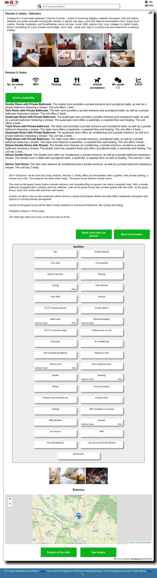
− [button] (10, 504)
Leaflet (132, 542)
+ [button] (10, 499)
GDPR (150, 571)
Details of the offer (58, 552)
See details (98, 552)
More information (132, 234)
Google (42, 571)
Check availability (23, 97)
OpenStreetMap (144, 542)
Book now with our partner (94, 234)
